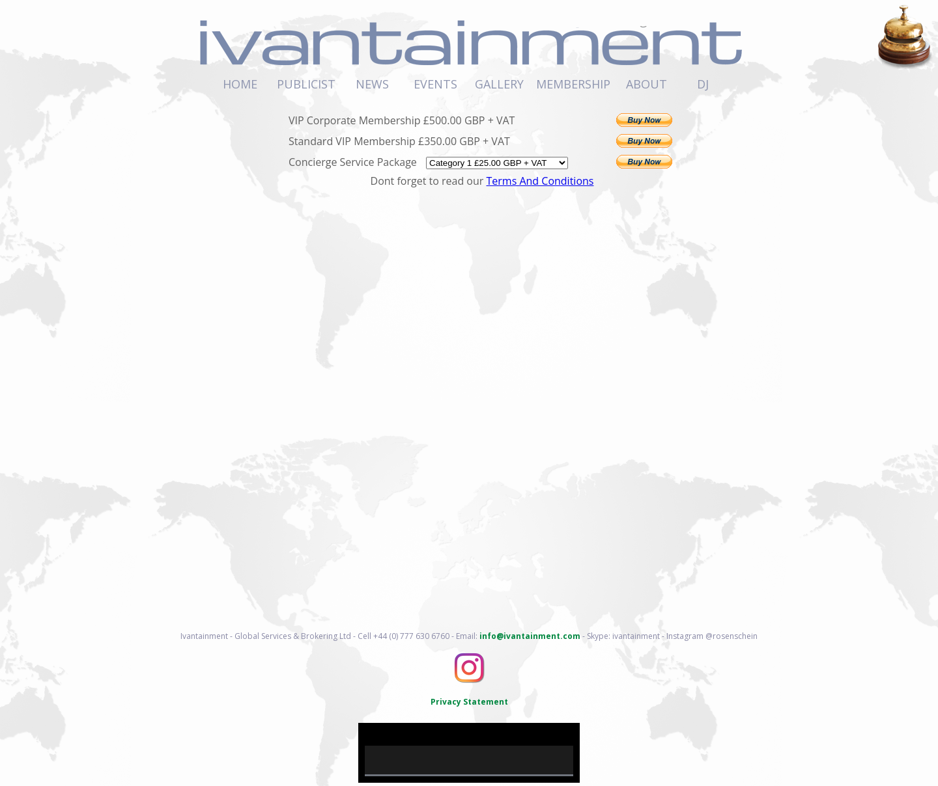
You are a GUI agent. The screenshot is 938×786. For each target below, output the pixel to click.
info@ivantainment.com (529, 636)
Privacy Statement (469, 701)
